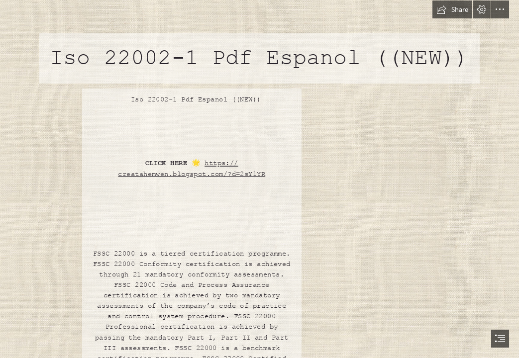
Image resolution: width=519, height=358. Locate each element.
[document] (259, 179)
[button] (452, 9)
